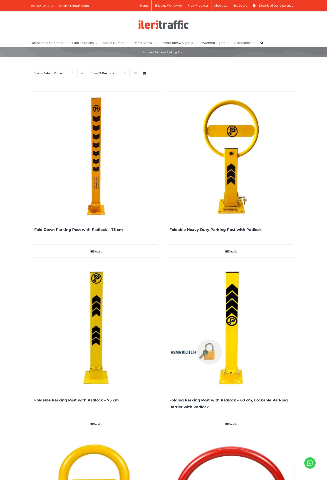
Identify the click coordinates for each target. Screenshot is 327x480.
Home (147, 52)
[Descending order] (81, 73)
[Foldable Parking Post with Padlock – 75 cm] (96, 327)
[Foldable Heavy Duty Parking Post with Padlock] (231, 157)
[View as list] (144, 73)
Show (102, 73)
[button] (261, 42)
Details (97, 251)
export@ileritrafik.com (73, 6)
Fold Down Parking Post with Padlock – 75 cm (78, 230)
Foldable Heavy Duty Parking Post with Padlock (215, 230)
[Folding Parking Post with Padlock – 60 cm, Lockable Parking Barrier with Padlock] (231, 327)
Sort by (48, 73)
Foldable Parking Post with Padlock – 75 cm (76, 400)
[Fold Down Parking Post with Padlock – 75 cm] (96, 157)
